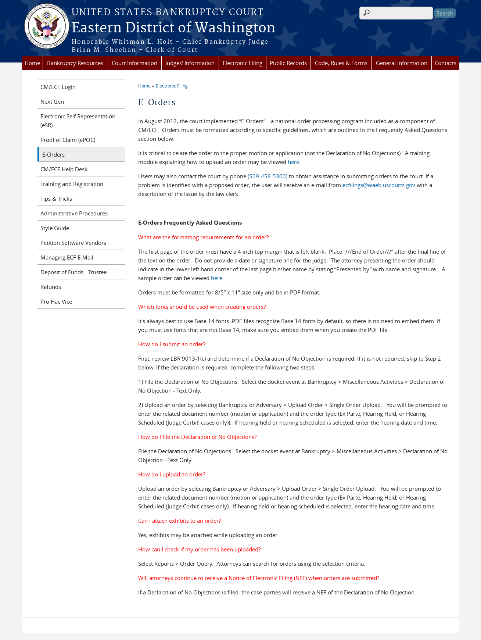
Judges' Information (190, 63)
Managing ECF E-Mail (66, 257)
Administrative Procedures (74, 213)
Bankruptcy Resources (75, 63)
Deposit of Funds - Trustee (73, 272)
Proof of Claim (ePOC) (67, 139)
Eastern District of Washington (174, 28)
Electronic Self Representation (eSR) (77, 120)
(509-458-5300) (267, 176)
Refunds (50, 286)
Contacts (445, 63)
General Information (401, 63)
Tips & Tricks (56, 198)
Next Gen (52, 101)
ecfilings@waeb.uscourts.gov (378, 185)
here (293, 161)
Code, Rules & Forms (341, 63)
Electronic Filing (242, 63)
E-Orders (53, 154)
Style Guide (54, 228)
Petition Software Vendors (73, 242)
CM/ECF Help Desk (63, 169)
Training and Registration (71, 183)
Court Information (134, 63)
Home (32, 63)
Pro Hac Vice (56, 301)
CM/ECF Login (58, 86)
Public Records (288, 63)
